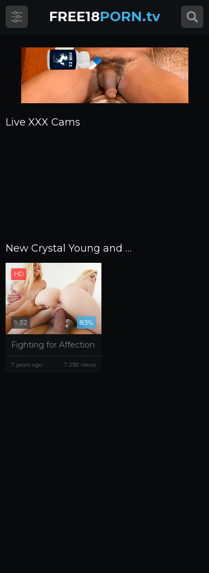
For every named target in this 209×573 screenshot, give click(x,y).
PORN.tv (104, 16)
